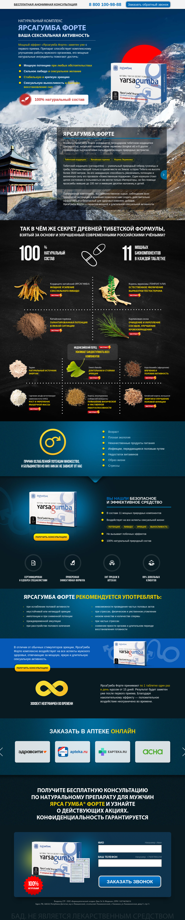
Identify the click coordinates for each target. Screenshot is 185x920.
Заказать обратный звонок (148, 4)
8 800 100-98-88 (105, 4)
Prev (59, 174)
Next (163, 174)
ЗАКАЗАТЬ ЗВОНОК (130, 881)
